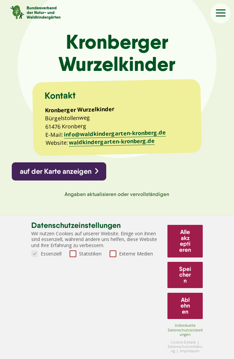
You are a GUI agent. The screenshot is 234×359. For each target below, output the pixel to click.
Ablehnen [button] (185, 305)
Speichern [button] (185, 274)
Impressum (189, 351)
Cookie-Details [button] (183, 342)
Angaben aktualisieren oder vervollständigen (117, 194)
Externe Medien (131, 253)
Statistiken (86, 253)
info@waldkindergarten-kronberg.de (115, 133)
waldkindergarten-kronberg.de (111, 141)
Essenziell (46, 253)
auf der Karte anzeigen (55, 171)
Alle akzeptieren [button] (185, 240)
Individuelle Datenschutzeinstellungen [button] (185, 329)
